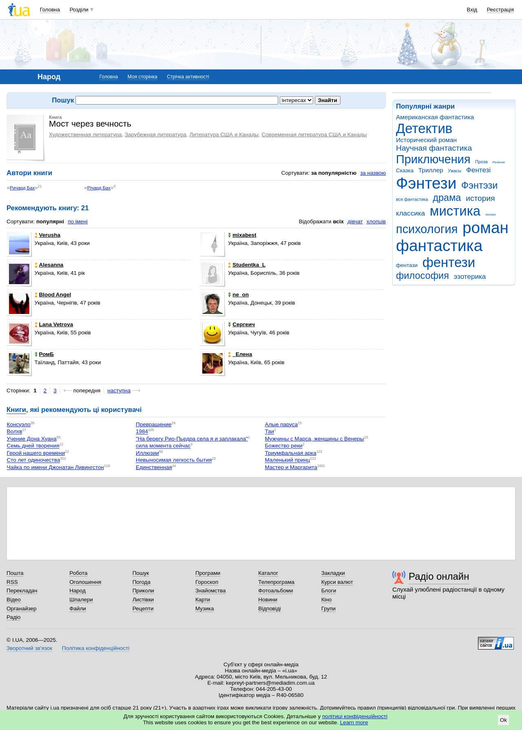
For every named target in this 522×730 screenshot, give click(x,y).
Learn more (354, 722)
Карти (202, 599)
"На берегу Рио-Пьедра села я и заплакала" (192, 439)
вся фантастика (412, 199)
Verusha (47, 235)
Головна (50, 10)
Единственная (154, 467)
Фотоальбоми (275, 591)
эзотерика (470, 276)
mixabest (242, 235)
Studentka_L (246, 265)
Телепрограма (276, 582)
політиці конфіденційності (354, 716)
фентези (448, 262)
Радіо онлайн (439, 576)
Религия (499, 162)
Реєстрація (500, 10)
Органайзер (21, 608)
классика (410, 213)
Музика (204, 608)
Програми (207, 573)
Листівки (143, 599)
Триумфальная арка (290, 453)
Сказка (405, 170)
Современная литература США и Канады (314, 134)
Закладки (333, 573)
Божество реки (284, 446)
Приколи (143, 591)
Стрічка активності (188, 77)
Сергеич (241, 324)
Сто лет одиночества (33, 460)
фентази (407, 265)
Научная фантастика (434, 148)
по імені (78, 221)
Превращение (153, 424)
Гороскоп (206, 582)
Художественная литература (85, 134)
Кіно (326, 599)
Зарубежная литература (155, 134)
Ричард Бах (22, 187)
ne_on (238, 295)
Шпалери (81, 599)
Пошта (15, 573)
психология (427, 229)
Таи (269, 432)
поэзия (490, 214)
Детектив (424, 128)
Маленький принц (287, 460)
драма (447, 197)
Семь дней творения (33, 446)
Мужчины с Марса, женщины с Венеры (314, 439)
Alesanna (49, 265)
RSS (12, 582)
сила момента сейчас (163, 446)
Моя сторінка (142, 77)
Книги (16, 410)
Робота (78, 573)
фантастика (439, 245)
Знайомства (210, 591)
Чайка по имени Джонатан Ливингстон (55, 467)
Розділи (79, 10)
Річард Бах (99, 187)
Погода (141, 582)
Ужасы (454, 170)
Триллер (430, 170)
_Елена (240, 354)
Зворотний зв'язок (29, 648)
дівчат (355, 221)
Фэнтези (426, 183)
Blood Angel (53, 295)
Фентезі (478, 170)
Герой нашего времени (36, 453)
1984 (142, 432)
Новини (267, 599)
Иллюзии (147, 453)
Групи (328, 608)
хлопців (376, 221)
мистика (455, 210)
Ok (503, 720)
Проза (481, 161)
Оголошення (85, 582)
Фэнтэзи (479, 185)
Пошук (141, 573)
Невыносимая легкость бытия (174, 460)
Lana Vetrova (54, 324)
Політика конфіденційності (95, 648)
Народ (77, 591)
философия (422, 275)
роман (485, 227)
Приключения (433, 159)
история (480, 198)
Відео (14, 599)
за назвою (373, 173)
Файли (77, 608)
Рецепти (143, 608)
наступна (118, 390)
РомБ (44, 354)
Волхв (14, 432)
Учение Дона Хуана (32, 439)
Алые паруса (281, 424)
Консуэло (19, 424)
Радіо (13, 617)
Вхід (472, 10)
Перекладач (22, 591)
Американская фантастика (435, 117)
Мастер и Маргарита (291, 467)
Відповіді (269, 608)
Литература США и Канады (224, 134)
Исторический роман (426, 139)
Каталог (268, 573)
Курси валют (337, 582)
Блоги (328, 591)
